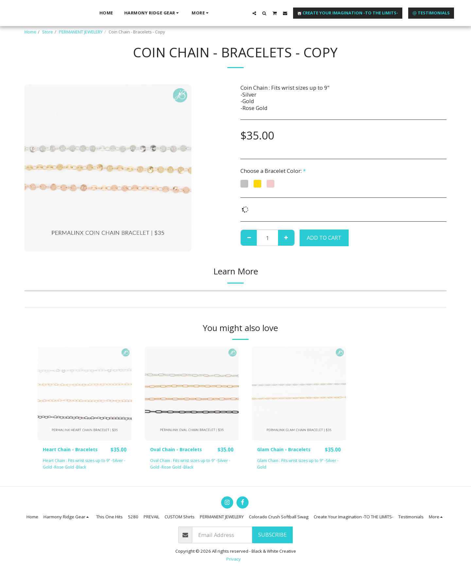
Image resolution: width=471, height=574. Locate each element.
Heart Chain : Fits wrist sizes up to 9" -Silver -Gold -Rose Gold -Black (80, 464)
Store (47, 32)
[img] (85, 393)
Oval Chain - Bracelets (179, 449)
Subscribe (272, 535)
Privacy (233, 559)
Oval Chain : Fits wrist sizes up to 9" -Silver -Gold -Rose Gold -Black (192, 464)
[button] (384, 12)
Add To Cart (324, 237)
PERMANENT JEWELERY (81, 32)
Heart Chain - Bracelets (74, 449)
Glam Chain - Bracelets (287, 449)
